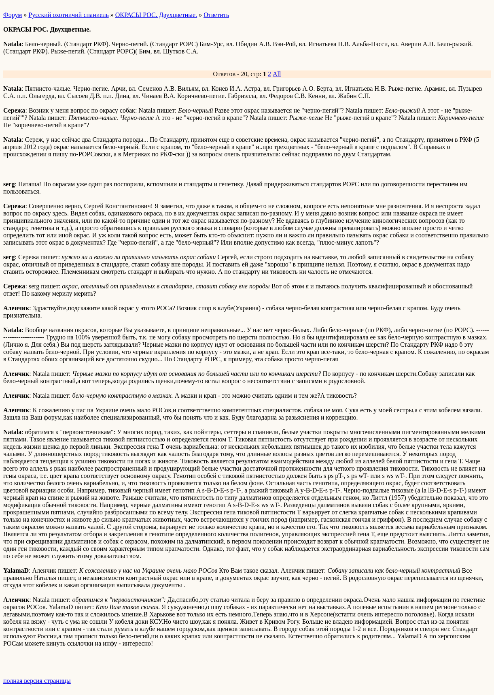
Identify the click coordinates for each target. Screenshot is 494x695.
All (277, 73)
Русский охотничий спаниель (68, 14)
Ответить (216, 14)
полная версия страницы (37, 680)
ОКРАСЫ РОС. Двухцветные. (156, 14)
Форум (12, 14)
